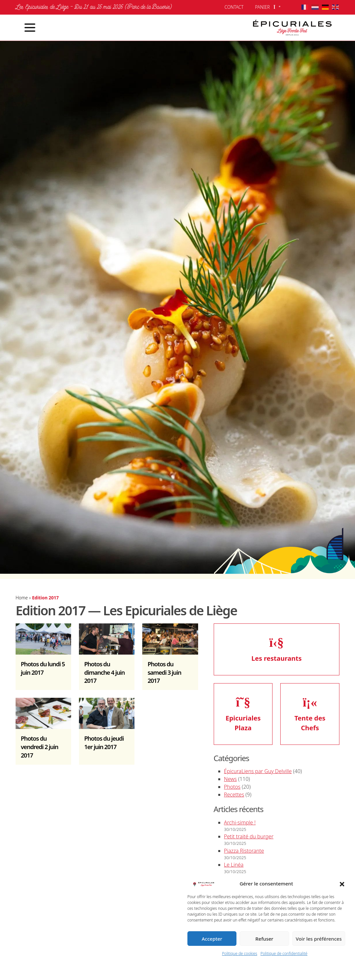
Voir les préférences (319, 938)
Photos (232, 786)
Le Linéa (234, 864)
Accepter (212, 938)
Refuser (264, 938)
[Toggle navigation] (26, 27)
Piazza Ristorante (244, 850)
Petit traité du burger (248, 836)
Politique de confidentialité (284, 953)
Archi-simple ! (240, 822)
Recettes (234, 794)
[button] (342, 883)
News (230, 779)
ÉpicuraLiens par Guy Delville (258, 771)
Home (22, 598)
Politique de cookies (239, 953)
